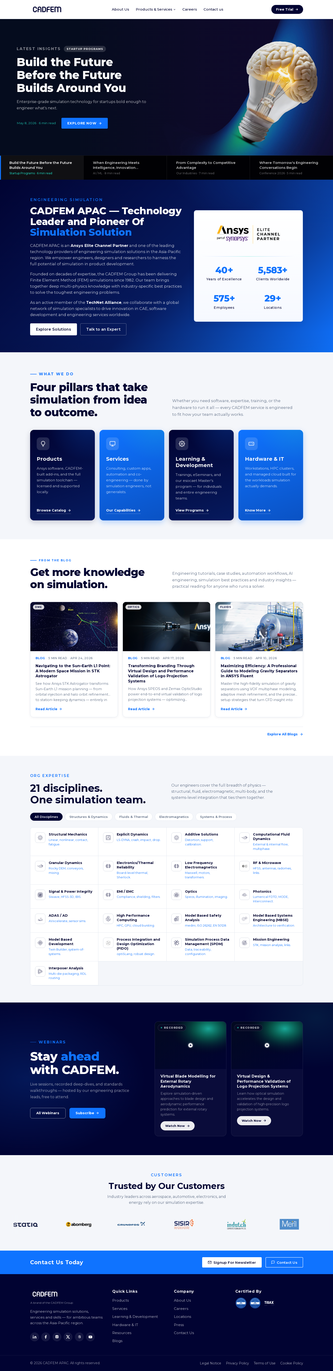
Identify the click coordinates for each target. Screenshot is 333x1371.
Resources (121, 1333)
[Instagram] (56, 1336)
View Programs (192, 510)
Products (120, 1300)
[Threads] (79, 1336)
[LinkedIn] (34, 1336)
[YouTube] (90, 1336)
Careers (189, 9)
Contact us (213, 9)
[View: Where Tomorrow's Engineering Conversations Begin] (291, 168)
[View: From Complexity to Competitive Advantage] (208, 168)
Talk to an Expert (103, 329)
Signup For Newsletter (232, 1262)
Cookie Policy (291, 1363)
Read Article (49, 709)
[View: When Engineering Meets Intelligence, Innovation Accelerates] (125, 168)
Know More (258, 510)
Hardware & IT (125, 1325)
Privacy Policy (237, 1363)
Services (119, 1308)
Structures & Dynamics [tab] (88, 817)
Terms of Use (265, 1363)
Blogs (117, 1341)
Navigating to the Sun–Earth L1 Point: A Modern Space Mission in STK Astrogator (73, 671)
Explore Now (84, 123)
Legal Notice (210, 1363)
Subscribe (87, 1113)
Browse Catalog (54, 510)
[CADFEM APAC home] (47, 9)
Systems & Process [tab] (216, 817)
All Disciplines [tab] (46, 817)
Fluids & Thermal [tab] (133, 817)
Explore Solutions (53, 329)
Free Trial (287, 9)
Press (179, 1325)
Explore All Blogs (285, 734)
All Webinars (47, 1113)
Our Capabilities (123, 510)
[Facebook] (45, 1336)
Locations (182, 1316)
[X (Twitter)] (68, 1336)
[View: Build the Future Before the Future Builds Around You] (41, 168)
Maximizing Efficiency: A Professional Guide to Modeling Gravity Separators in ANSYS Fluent (259, 671)
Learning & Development (135, 1316)
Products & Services (156, 9)
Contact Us (284, 1262)
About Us (120, 9)
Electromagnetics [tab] (174, 817)
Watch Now (177, 1126)
